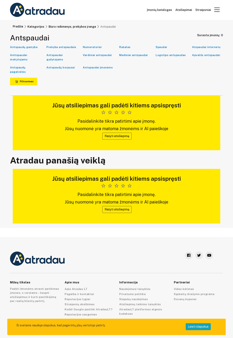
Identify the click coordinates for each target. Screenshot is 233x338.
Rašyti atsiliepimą (117, 136)
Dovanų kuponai (185, 299)
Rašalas (125, 47)
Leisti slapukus (198, 326)
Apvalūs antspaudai (206, 55)
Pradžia (18, 26)
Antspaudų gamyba (23, 47)
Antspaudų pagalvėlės (18, 69)
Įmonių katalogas (159, 9)
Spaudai (161, 47)
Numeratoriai (92, 47)
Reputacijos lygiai (77, 299)
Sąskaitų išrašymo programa (194, 294)
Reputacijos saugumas (81, 314)
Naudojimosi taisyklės (135, 288)
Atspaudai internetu (206, 47)
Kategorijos (35, 26)
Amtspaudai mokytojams (18, 57)
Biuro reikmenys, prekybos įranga (72, 26)
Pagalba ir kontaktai (79, 294)
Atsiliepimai (183, 9)
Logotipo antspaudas (171, 55)
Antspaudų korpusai (60, 67)
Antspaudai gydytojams (54, 57)
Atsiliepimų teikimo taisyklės (140, 304)
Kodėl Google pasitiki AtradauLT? (88, 309)
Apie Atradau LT (76, 288)
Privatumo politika (132, 294)
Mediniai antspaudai (133, 55)
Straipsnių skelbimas (79, 304)
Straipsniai (203, 9)
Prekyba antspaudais (61, 47)
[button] (217, 10)
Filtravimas (24, 81)
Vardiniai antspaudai (97, 55)
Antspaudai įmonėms (98, 67)
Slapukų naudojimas (133, 299)
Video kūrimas (184, 288)
